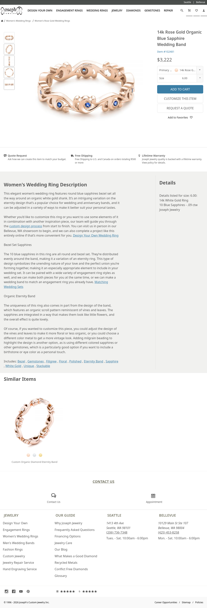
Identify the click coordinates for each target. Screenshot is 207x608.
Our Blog (61, 549)
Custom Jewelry (14, 556)
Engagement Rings (69, 10)
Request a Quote (180, 108)
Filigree (51, 361)
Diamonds (133, 10)
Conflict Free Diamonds (71, 569)
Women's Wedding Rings (20, 536)
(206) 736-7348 (116, 532)
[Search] (182, 10)
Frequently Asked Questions (75, 530)
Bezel (21, 361)
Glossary (61, 576)
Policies (199, 602)
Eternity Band (93, 361)
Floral (63, 361)
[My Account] (204, 10)
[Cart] (189, 10)
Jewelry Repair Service (18, 562)
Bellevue (167, 515)
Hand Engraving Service (20, 569)
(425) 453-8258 (168, 532)
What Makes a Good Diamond (76, 556)
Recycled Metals (66, 562)
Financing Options (67, 536)
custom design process (25, 226)
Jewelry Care (63, 543)
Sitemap (186, 602)
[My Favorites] (196, 10)
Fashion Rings (13, 549)
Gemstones (152, 10)
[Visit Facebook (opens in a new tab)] (14, 591)
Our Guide (65, 515)
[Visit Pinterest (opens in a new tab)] (29, 591)
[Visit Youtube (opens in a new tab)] (22, 591)
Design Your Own (40, 10)
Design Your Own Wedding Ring (96, 235)
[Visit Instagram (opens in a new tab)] (7, 591)
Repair (168, 10)
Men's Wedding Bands (18, 543)
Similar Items (20, 379)
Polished (75, 361)
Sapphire (112, 361)
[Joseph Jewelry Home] (2, 21)
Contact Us (104, 481)
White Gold (13, 366)
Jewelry (117, 10)
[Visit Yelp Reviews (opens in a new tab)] (89, 591)
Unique (29, 366)
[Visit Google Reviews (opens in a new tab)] (67, 591)
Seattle (114, 515)
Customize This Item (180, 99)
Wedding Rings (97, 10)
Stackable (43, 366)
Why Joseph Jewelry (68, 523)
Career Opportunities (166, 602)
